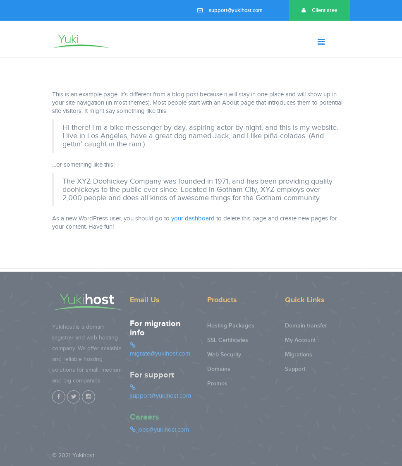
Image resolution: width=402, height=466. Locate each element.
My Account (300, 342)
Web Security (224, 357)
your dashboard (193, 218)
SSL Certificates (227, 342)
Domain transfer (306, 328)
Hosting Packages (230, 328)
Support (295, 371)
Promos (217, 386)
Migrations (298, 357)
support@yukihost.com (230, 10)
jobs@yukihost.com (159, 432)
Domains (218, 371)
